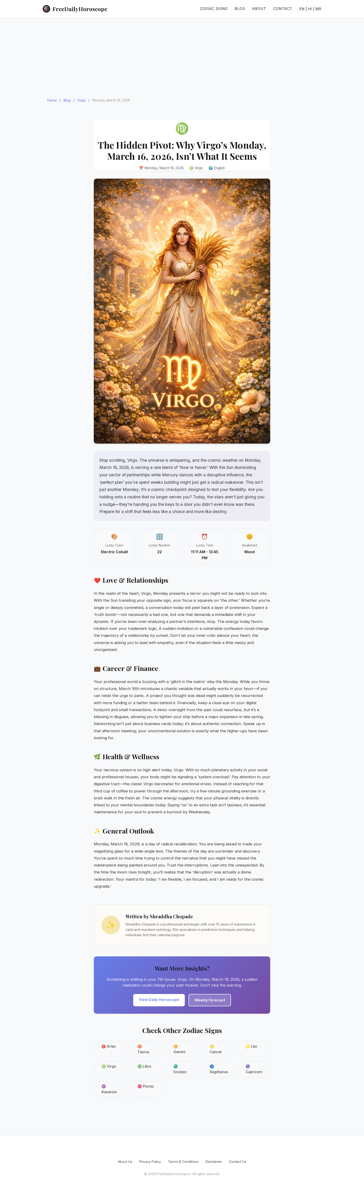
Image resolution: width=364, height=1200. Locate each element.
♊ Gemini (179, 1049)
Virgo (81, 100)
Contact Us (237, 1162)
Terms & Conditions (183, 1162)
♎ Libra (144, 1066)
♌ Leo (251, 1046)
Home (52, 100)
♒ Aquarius (109, 1089)
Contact (282, 9)
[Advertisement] (182, 52)
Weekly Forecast (210, 1000)
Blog (240, 9)
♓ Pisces (145, 1086)
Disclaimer (214, 1162)
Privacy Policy (150, 1162)
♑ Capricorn (254, 1069)
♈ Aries (108, 1046)
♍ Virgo (108, 1066)
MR (318, 9)
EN (302, 9)
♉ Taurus (143, 1049)
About (259, 9)
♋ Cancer (216, 1049)
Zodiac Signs (214, 9)
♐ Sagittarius (219, 1069)
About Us (125, 1162)
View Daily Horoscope (159, 999)
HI (310, 9)
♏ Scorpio (179, 1069)
